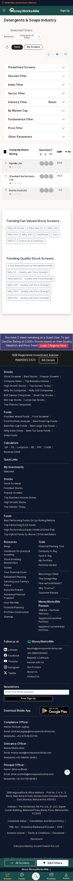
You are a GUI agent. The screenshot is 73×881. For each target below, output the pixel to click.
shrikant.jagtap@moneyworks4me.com (33, 729)
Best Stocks (30, 374)
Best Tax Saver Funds (38, 428)
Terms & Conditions (39, 830)
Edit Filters (52, 863)
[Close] (40, 36)
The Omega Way (48, 576)
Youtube (11, 659)
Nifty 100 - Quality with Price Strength (28, 283)
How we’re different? (50, 581)
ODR (59, 824)
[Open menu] (4, 11)
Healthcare (42, 232)
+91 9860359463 (37, 650)
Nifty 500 (27, 232)
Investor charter (16, 830)
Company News (13, 379)
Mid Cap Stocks (13, 397)
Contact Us (33, 674)
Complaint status (17, 818)
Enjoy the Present (13, 587)
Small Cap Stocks (43, 393)
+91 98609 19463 (26, 755)
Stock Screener (12, 374)
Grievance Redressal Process (37, 824)
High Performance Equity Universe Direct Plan (29, 527)
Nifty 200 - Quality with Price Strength (28, 296)
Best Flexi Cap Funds (15, 423)
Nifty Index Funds (13, 428)
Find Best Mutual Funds (17, 414)
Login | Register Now (53, 343)
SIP (6, 445)
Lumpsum (22, 445)
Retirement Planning (15, 574)
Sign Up (65, 10)
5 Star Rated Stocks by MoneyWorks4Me (30, 263)
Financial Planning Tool (51, 544)
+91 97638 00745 (27, 733)
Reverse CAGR (12, 449)
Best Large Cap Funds (42, 423)
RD (32, 445)
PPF (39, 445)
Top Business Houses (37, 379)
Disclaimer (58, 830)
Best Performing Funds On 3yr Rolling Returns (29, 518)
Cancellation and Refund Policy (46, 818)
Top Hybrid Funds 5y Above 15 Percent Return (30, 532)
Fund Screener (41, 414)
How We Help (11, 600)
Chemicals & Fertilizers (31, 239)
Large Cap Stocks (35, 397)
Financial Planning (14, 605)
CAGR (48, 445)
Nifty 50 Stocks (16, 226)
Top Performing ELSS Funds (20, 522)
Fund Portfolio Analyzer (17, 419)
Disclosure (37, 836)
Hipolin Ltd (15, 161)
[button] (28, 36)
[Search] (36, 876)
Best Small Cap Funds (45, 419)
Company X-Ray (48, 549)
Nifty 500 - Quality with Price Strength (28, 289)
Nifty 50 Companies (15, 388)
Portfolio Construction (16, 609)
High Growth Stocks (15, 383)
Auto (55, 232)
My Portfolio (45, 558)
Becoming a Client (49, 571)
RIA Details (48, 358)
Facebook (11, 653)
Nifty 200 (13, 232)
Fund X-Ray (45, 553)
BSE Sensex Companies (17, 393)
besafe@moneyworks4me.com (44, 646)
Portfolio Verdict (48, 563)
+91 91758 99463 (26, 776)
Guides (8, 565)
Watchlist (9, 469)
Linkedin (11, 647)
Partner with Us (35, 660)
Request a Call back (38, 655)
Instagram (11, 665)
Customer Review (48, 590)
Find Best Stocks (13, 486)
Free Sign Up (28, 696)
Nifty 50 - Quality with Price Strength (28, 270)
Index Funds (11, 433)
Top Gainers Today (40, 383)
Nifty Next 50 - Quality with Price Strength (30, 276)
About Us (32, 669)
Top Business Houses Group (20, 495)
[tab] (36, 65)
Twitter (10, 671)
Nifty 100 (52, 226)
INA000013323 (25, 358)
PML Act (13, 824)
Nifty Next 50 (36, 226)
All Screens (20, 863)
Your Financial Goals (15, 570)
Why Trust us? (47, 585)
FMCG (11, 239)
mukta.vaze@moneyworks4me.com (31, 750)
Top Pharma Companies (17, 402)
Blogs (7, 544)
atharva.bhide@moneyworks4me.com (32, 772)
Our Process (34, 665)
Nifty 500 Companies (41, 388)
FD (12, 445)
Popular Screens (49, 374)
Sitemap (8, 614)
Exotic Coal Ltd (18, 188)
